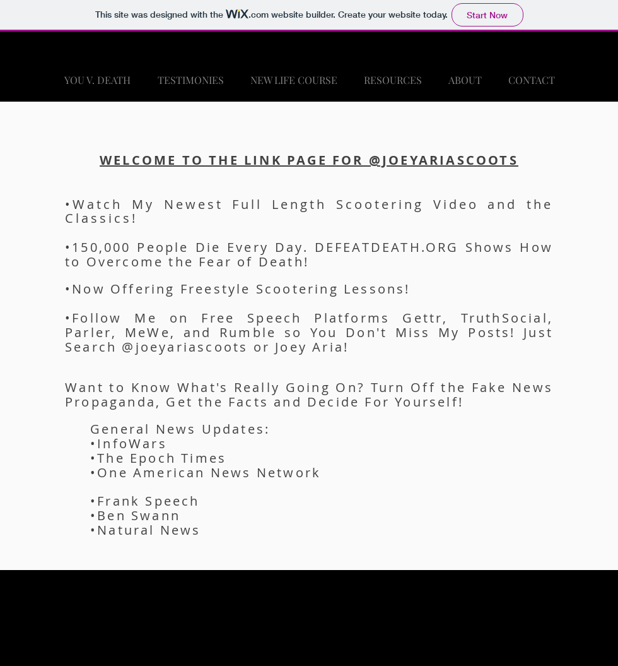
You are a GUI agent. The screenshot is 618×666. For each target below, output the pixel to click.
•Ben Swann (135, 515)
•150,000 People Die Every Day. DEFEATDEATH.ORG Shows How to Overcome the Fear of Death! (309, 254)
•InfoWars (128, 443)
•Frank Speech (145, 500)
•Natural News (145, 529)
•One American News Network (205, 472)
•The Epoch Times (158, 458)
